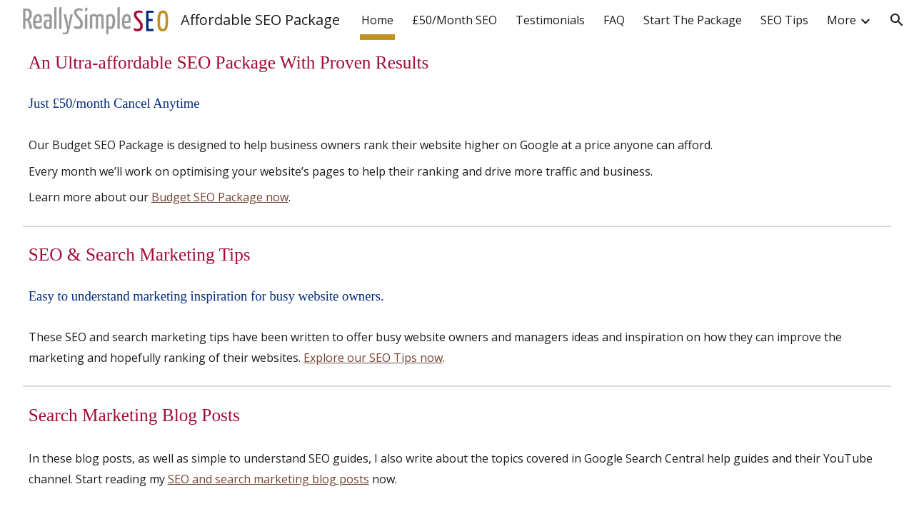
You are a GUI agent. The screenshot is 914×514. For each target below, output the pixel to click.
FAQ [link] (614, 20)
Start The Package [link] (692, 20)
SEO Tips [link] (784, 20)
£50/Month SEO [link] (454, 20)
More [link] (841, 20)
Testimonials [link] (550, 20)
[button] (897, 20)
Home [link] (377, 20)
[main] (457, 62)
